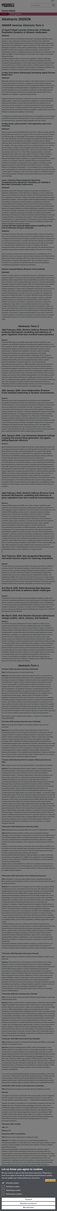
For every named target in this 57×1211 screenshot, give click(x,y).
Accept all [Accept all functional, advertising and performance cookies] (28, 1199)
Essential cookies (10, 1183)
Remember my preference (28, 1203)
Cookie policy (50, 1180)
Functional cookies (11, 1186)
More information (28, 1207)
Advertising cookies (11, 1190)
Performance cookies (12, 1194)
